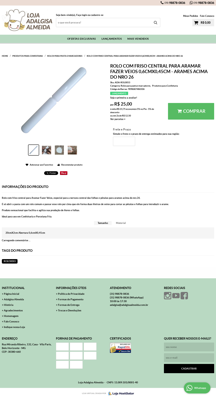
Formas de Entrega (68, 304)
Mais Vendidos (138, 38)
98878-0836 (174, 2)
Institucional (13, 288)
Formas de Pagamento (70, 299)
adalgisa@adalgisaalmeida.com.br (129, 304)
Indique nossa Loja (14, 327)
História (8, 304)
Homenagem (11, 315)
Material (121, 222)
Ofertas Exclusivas (81, 38)
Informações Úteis (71, 288)
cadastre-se (97, 15)
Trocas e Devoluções (69, 310)
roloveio (10, 261)
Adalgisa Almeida (14, 299)
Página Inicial (11, 293)
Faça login (81, 15)
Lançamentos (112, 38)
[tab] (103, 223)
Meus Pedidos (190, 16)
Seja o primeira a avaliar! (123, 97)
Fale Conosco (207, 16)
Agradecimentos (13, 310)
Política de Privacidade (71, 293)
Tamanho (103, 222)
